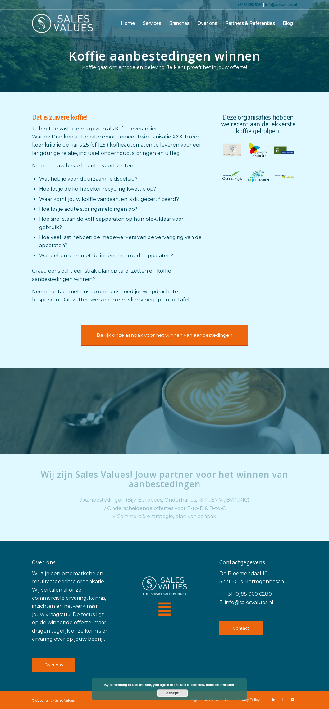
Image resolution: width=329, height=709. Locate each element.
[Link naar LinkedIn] (273, 699)
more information (220, 685)
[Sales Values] (62, 23)
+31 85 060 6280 (250, 4)
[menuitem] (128, 23)
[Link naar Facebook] (283, 699)
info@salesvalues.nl (281, 4)
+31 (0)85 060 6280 (248, 594)
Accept (172, 693)
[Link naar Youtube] (292, 699)
